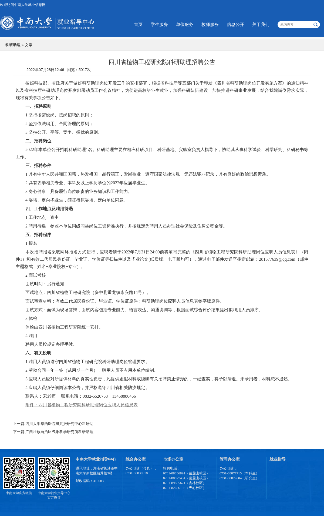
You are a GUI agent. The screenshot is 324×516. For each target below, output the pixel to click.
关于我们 (260, 24)
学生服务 (159, 24)
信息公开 (235, 24)
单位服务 (184, 24)
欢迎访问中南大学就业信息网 (23, 5)
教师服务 (210, 24)
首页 (138, 24)
